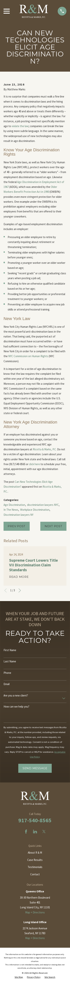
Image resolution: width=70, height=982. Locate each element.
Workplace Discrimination (34, 509)
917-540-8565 (35, 820)
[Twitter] (44, 832)
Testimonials (35, 867)
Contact (35, 874)
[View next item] (20, 590)
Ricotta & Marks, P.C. (45, 449)
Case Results (35, 860)
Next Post (53, 526)
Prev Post (16, 526)
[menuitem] (19, 977)
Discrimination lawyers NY (18, 514)
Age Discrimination (14, 505)
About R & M (35, 852)
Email (7, 684)
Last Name (10, 661)
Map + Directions (35, 912)
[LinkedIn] (35, 832)
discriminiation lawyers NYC (43, 505)
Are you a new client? (16, 695)
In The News (11, 509)
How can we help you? (16, 706)
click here (34, 464)
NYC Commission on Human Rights (28, 356)
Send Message (35, 768)
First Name (10, 650)
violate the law (20, 126)
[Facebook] (26, 832)
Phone (7, 673)
